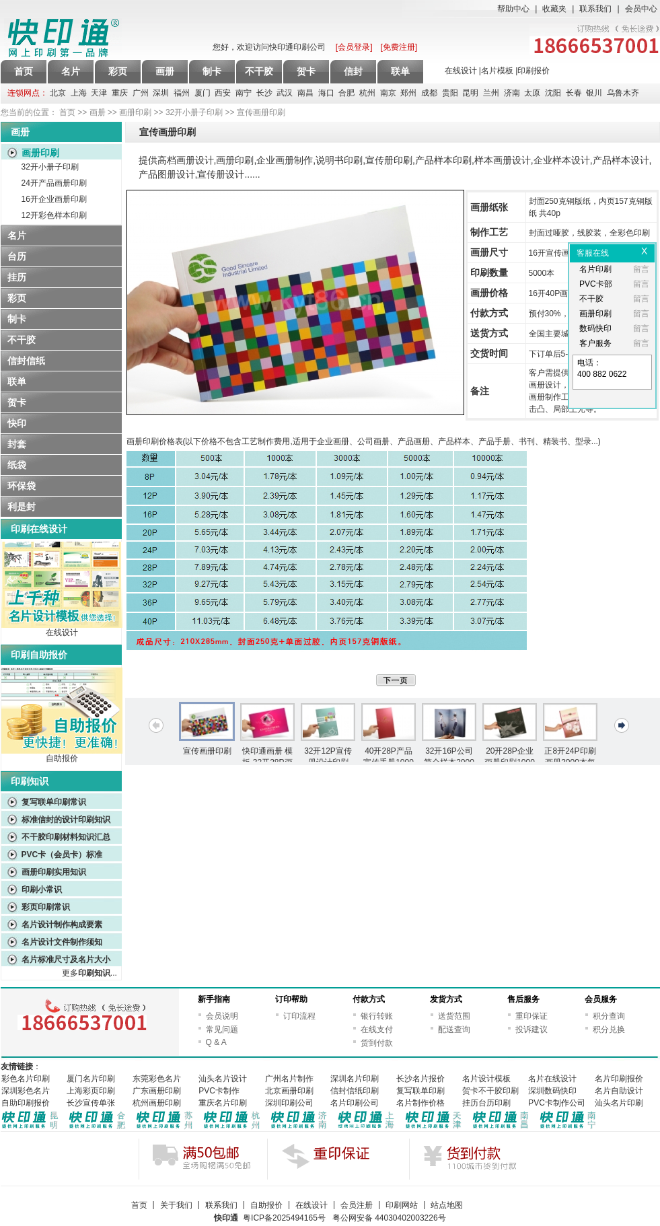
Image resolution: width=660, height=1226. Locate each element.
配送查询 (454, 1029)
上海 (79, 93)
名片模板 (497, 70)
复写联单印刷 (420, 1090)
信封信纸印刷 (354, 1090)
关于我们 (176, 1205)
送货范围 (454, 1016)
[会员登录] (354, 47)
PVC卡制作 (219, 1090)
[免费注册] (399, 47)
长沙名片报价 (420, 1078)
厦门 (202, 93)
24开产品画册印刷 (54, 183)
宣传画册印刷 (207, 751)
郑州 (408, 93)
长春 (574, 93)
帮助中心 (513, 8)
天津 (99, 93)
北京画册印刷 (289, 1090)
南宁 (243, 93)
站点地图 (447, 1205)
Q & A (216, 1042)
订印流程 (299, 1016)
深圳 (161, 93)
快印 (16, 423)
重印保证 (531, 1016)
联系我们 (595, 8)
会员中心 (641, 8)
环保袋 (21, 485)
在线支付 (377, 1029)
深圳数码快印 (552, 1090)
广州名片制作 (289, 1078)
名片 (16, 235)
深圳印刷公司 (289, 1103)
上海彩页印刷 (91, 1090)
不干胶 (21, 339)
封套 (16, 444)
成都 (429, 93)
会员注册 (356, 1205)
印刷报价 (533, 70)
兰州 (491, 93)
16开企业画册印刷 (54, 199)
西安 (223, 93)
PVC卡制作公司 (556, 1103)
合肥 (346, 93)
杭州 (367, 93)
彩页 (16, 298)
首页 (23, 71)
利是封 (21, 506)
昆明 (470, 93)
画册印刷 (135, 112)
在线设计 (461, 70)
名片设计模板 (486, 1078)
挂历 (16, 277)
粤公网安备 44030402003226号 (389, 1218)
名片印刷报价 (619, 1078)
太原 (532, 93)
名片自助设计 (619, 1090)
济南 (512, 93)
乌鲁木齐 (623, 93)
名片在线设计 (552, 1078)
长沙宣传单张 (91, 1103)
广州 (141, 93)
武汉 (285, 93)
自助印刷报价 (25, 1103)
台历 (16, 256)
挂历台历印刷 (486, 1103)
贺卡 (16, 402)
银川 (594, 93)
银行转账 (377, 1016)
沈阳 (553, 93)
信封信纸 (26, 360)
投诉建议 (531, 1029)
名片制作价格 (420, 1103)
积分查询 (609, 1016)
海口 (326, 93)
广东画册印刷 (157, 1090)
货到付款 (377, 1043)
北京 (58, 93)
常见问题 (222, 1029)
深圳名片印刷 (354, 1078)
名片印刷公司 (354, 1103)
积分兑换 (609, 1029)
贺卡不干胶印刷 (490, 1090)
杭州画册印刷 (157, 1103)
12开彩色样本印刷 (54, 215)
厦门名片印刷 (91, 1078)
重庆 (120, 93)
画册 (97, 112)
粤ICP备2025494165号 (284, 1218)
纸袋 (16, 465)
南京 (388, 93)
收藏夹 (554, 8)
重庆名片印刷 (222, 1103)
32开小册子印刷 (194, 112)
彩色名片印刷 (25, 1078)
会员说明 (222, 1016)
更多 (86, 973)
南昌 (305, 93)
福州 (182, 93)
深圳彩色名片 (25, 1090)
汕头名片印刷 (619, 1103)
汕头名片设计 (222, 1078)
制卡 (16, 319)
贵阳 (450, 93)
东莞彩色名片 (157, 1078)
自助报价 (62, 758)
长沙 (264, 93)
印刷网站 (402, 1205)
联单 (16, 381)
